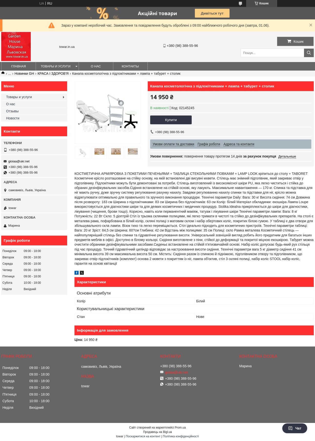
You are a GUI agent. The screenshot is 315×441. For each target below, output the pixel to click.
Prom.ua (180, 427)
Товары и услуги (56, 66)
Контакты (130, 66)
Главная (18, 66)
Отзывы (12, 111)
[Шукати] (309, 53)
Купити (171, 120)
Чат (294, 428)
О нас (96, 66)
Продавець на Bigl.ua (157, 432)
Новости (12, 118)
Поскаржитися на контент (143, 436)
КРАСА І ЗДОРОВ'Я (53, 73)
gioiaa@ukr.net (19, 161)
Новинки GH (24, 73)
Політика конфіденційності (181, 436)
